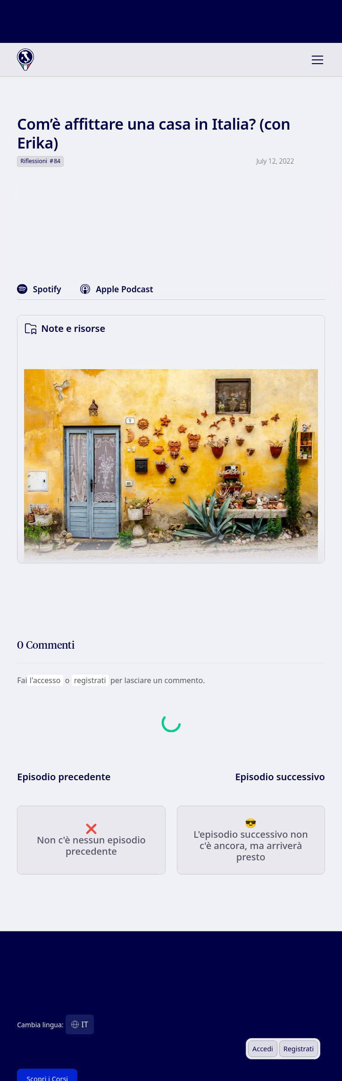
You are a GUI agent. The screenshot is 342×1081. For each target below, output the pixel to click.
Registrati (299, 1048)
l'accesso (45, 680)
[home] (47, 60)
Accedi (262, 1048)
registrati (90, 680)
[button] (315, 60)
